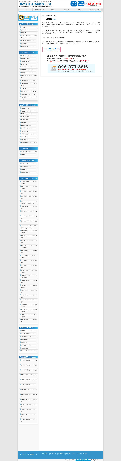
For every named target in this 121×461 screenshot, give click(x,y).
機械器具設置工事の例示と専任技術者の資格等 (29, 276)
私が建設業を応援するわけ (27, 40)
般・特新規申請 (24, 119)
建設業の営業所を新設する (27, 134)
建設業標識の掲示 (25, 339)
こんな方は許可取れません (27, 88)
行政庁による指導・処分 (27, 114)
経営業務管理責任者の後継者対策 (29, 142)
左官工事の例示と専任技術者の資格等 (29, 197)
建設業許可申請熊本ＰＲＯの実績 (29, 151)
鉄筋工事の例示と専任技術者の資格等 (29, 236)
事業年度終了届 (24, 131)
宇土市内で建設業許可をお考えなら (29, 371)
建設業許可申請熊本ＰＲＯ (41, 4)
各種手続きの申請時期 (26, 125)
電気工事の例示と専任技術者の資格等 (29, 217)
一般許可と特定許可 (26, 61)
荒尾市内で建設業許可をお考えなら (29, 390)
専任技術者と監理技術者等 (27, 111)
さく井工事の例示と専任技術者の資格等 (29, 296)
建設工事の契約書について (27, 333)
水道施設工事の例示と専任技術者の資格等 (29, 306)
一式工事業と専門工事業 (27, 67)
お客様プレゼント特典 (94, 9)
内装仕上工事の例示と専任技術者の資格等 (29, 271)
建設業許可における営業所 (27, 72)
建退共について (24, 342)
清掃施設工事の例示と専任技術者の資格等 (29, 315)
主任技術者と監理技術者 (27, 108)
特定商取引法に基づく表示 (27, 46)
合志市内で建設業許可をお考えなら (29, 366)
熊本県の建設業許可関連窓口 (28, 351)
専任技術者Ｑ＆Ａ (25, 169)
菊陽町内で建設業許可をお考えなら (29, 405)
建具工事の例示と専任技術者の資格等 (29, 301)
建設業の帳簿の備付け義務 (27, 336)
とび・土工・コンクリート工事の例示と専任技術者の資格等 (29, 202)
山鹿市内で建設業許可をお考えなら (29, 381)
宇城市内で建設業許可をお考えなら (29, 395)
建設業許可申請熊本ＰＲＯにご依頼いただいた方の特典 (29, 36)
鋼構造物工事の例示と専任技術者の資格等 (29, 232)
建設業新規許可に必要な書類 (28, 94)
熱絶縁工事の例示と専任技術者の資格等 (29, 281)
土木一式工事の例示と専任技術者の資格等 (29, 182)
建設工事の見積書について (27, 331)
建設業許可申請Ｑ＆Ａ (26, 172)
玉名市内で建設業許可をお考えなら (29, 385)
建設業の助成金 (24, 348)
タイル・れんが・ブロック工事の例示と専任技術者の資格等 (29, 227)
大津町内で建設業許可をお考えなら (29, 410)
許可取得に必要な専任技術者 (28, 80)
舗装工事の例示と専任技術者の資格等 (29, 241)
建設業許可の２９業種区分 (27, 70)
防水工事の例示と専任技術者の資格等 (29, 266)
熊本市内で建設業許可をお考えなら (29, 361)
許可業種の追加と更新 (26, 122)
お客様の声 (66, 9)
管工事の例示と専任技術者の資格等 (29, 222)
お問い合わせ (24, 43)
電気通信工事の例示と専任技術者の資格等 (29, 286)
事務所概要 (23, 27)
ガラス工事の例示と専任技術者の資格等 (29, 256)
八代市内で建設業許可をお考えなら (29, 400)
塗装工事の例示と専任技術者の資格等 (29, 261)
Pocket (54, 19)
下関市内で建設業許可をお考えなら (29, 420)
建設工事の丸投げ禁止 (26, 345)
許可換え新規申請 (25, 116)
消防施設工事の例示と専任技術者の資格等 (29, 310)
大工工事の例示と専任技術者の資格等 (29, 192)
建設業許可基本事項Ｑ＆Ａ (27, 163)
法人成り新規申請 (25, 136)
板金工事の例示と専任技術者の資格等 (29, 251)
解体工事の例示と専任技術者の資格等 (29, 320)
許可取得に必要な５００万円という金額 (29, 84)
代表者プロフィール (39, 9)
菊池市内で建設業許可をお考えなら (29, 376)
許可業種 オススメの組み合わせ (29, 91)
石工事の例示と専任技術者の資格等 (29, 212)
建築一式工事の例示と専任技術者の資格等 (29, 187)
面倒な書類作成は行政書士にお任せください (29, 98)
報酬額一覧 (80, 9)
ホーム (25, 9)
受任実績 (53, 9)
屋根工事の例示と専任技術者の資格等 (29, 207)
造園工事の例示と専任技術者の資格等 (29, 291)
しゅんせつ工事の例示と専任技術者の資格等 (29, 246)
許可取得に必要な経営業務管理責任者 (29, 76)
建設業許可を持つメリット (27, 55)
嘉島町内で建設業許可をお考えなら (29, 415)
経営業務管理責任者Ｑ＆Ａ (27, 166)
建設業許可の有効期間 (26, 64)
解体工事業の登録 (25, 139)
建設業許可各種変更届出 (27, 128)
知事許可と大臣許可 (26, 58)
